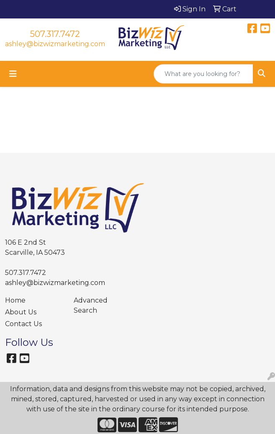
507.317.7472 (55, 34)
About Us (20, 312)
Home (15, 300)
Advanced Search (91, 305)
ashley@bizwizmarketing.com (55, 44)
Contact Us (23, 324)
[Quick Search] (203, 74)
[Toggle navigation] (13, 74)
